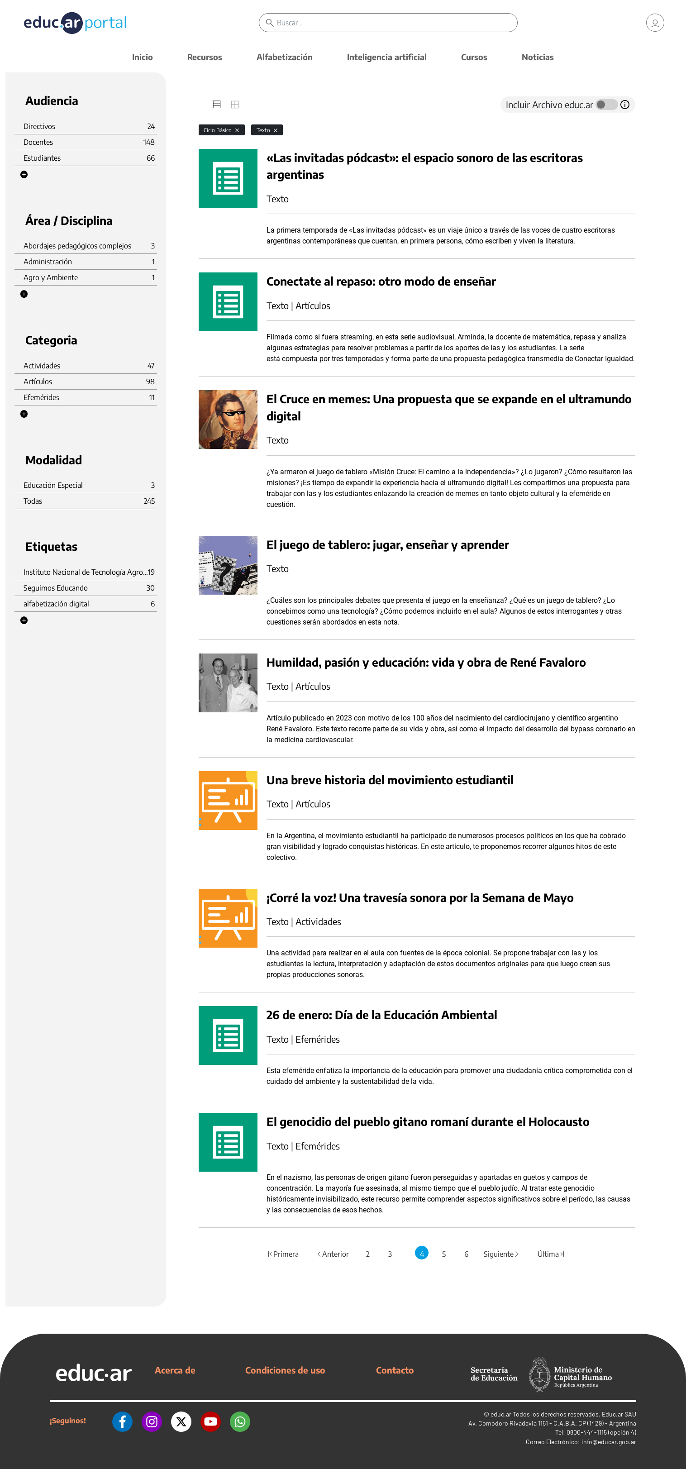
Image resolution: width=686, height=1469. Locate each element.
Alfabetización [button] (285, 57)
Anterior (332, 1254)
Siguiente (502, 1254)
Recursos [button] (204, 57)
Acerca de (175, 1369)
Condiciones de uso (285, 1369)
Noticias (538, 57)
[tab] (217, 104)
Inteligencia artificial (387, 57)
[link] (655, 23)
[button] (23, 174)
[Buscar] (397, 23)
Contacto (395, 1369)
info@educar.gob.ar (608, 1441)
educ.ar (501, 1414)
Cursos (474, 57)
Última (551, 1254)
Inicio (142, 57)
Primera (283, 1254)
